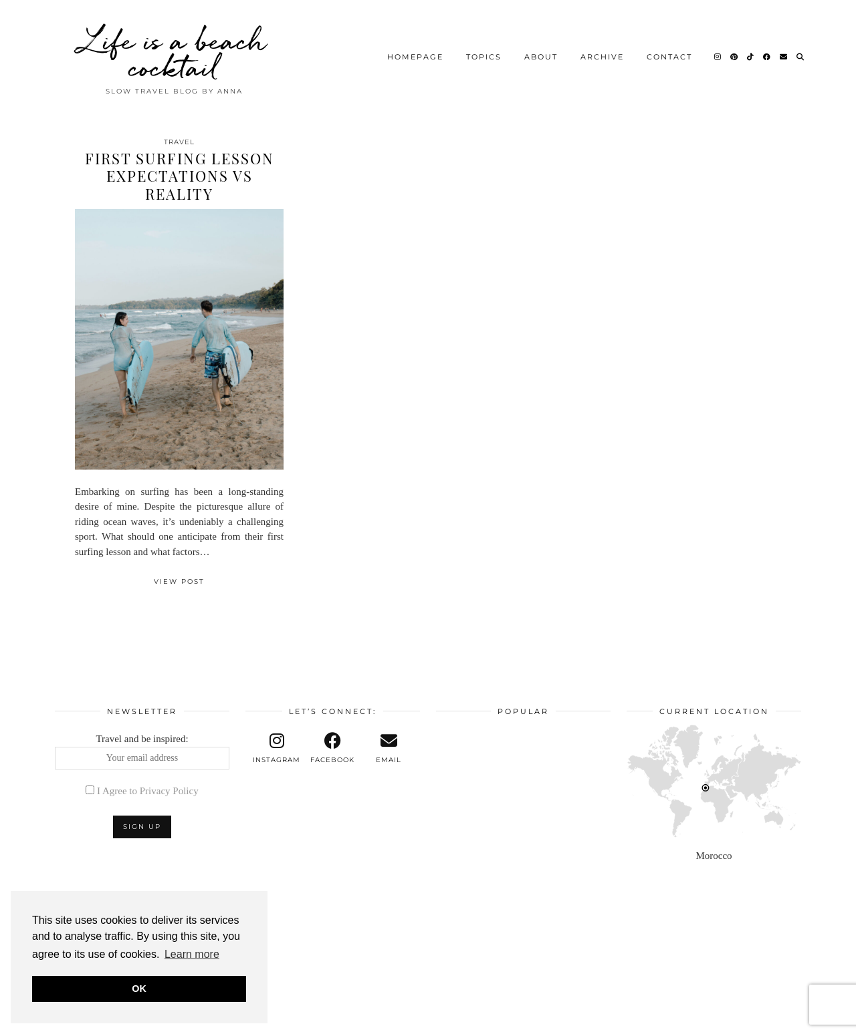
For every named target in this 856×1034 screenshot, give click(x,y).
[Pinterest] (734, 56)
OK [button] (139, 988)
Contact (669, 56)
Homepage (415, 56)
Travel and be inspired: (142, 751)
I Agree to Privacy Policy (148, 791)
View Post (179, 581)
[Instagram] (718, 56)
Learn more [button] (192, 954)
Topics (484, 56)
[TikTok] (751, 56)
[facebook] (333, 748)
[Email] (784, 56)
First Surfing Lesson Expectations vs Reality (179, 176)
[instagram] (277, 748)
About (541, 56)
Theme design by (743, 1019)
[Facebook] (767, 56)
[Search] (800, 56)
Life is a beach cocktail (174, 53)
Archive (602, 56)
